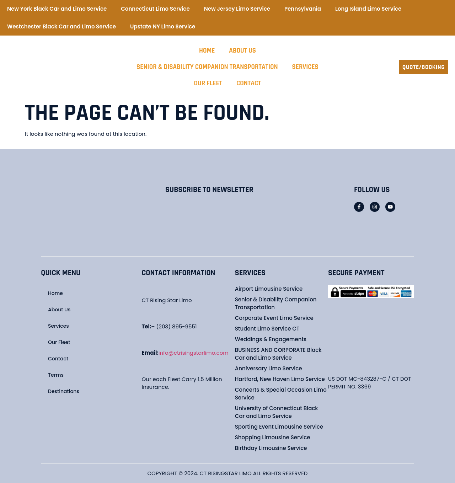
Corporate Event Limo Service (274, 318)
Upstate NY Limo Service (162, 26)
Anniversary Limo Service (268, 368)
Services (305, 67)
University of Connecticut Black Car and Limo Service (276, 412)
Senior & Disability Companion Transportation (207, 67)
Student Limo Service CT (267, 328)
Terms (56, 375)
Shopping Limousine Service (272, 437)
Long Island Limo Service (368, 8)
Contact (248, 83)
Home (207, 50)
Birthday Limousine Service (271, 448)
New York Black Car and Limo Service (57, 8)
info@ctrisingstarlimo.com (194, 352)
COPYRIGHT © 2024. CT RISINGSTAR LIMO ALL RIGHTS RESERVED (228, 473)
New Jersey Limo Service (237, 8)
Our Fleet (208, 83)
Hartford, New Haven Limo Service (280, 379)
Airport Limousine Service (269, 289)
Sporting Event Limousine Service (279, 426)
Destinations (63, 391)
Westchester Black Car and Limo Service (61, 26)
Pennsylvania (302, 8)
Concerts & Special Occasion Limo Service (281, 393)
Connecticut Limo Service (155, 8)
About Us (242, 50)
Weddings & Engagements (270, 339)
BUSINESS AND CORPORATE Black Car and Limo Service (278, 353)
